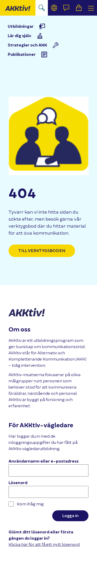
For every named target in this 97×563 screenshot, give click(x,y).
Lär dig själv (19, 35)
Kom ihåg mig (26, 504)
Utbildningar (21, 26)
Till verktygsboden (41, 250)
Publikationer (22, 54)
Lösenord (18, 482)
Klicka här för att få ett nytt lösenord (44, 544)
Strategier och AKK (27, 45)
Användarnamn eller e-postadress (44, 461)
